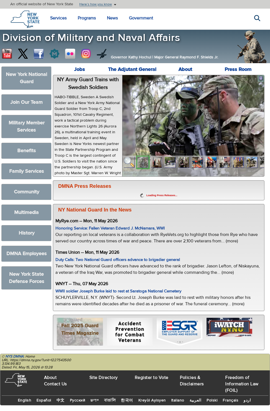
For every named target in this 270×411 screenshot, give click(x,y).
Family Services (26, 171)
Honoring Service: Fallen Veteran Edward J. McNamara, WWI (110, 228)
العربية (196, 400)
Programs (87, 18)
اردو (247, 400)
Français (230, 400)
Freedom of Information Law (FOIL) (242, 384)
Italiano (177, 400)
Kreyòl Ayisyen (152, 400)
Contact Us (55, 384)
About (185, 69)
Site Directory (103, 377)
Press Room (238, 69)
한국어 (127, 400)
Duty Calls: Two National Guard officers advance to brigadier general (117, 259)
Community (26, 192)
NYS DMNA (14, 356)
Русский (77, 400)
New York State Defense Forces (26, 278)
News (112, 18)
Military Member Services (27, 126)
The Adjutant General (132, 69)
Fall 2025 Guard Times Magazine (80, 329)
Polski (212, 400)
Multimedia (26, 212)
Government (141, 18)
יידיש (94, 400)
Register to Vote (151, 377)
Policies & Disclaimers (192, 381)
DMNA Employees (26, 253)
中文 (61, 400)
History (27, 233)
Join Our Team (26, 102)
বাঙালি (110, 400)
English (24, 400)
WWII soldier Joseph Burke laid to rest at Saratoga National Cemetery (118, 291)
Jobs (79, 69)
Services (58, 18)
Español (43, 400)
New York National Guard (26, 78)
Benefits (26, 150)
